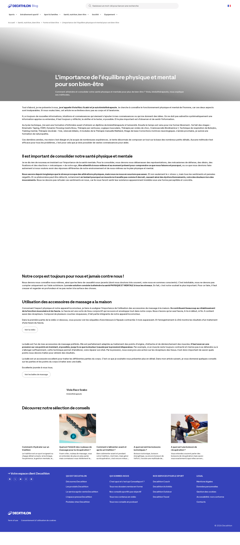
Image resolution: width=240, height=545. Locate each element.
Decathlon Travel (161, 497)
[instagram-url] (26, 479)
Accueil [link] (11, 23)
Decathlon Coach (161, 481)
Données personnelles (207, 486)
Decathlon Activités (162, 486)
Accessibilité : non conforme (210, 497)
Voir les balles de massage (36, 374)
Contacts (201, 502)
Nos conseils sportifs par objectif (125, 491)
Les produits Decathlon (77, 486)
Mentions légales (205, 481)
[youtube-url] (21, 479)
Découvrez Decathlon (76, 481)
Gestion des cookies (206, 491)
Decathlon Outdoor (162, 491)
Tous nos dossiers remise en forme (126, 486)
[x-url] (15, 479)
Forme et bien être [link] (51, 23)
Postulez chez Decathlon (78, 502)
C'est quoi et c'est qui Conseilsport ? (126, 481)
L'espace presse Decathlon (79, 497)
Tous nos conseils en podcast (123, 502)
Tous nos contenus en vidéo (122, 497)
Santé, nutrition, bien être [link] (29, 23)
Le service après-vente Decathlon (82, 491)
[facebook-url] (10, 479)
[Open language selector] (229, 6)
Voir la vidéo (30, 330)
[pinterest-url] (31, 479)
